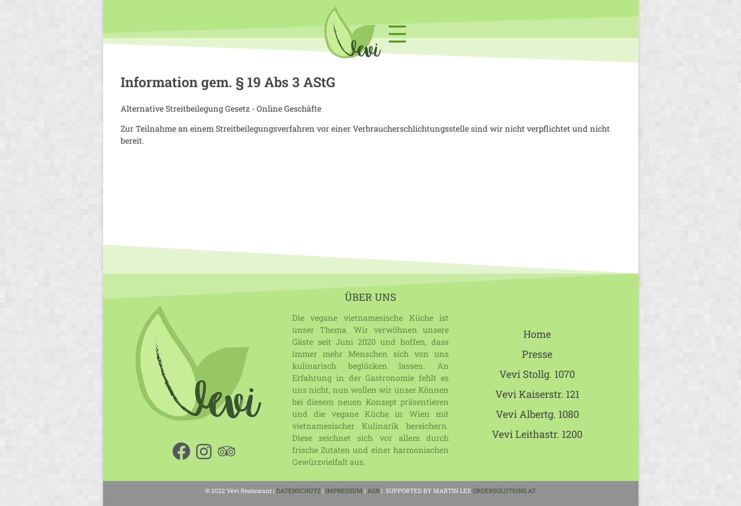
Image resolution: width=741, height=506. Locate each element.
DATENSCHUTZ (298, 490)
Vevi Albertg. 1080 (537, 413)
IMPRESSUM (344, 490)
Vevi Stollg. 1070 (537, 373)
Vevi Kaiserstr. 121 (537, 393)
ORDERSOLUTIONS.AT (504, 490)
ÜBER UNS (370, 296)
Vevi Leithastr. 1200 (537, 433)
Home (537, 333)
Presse (537, 353)
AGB (374, 490)
